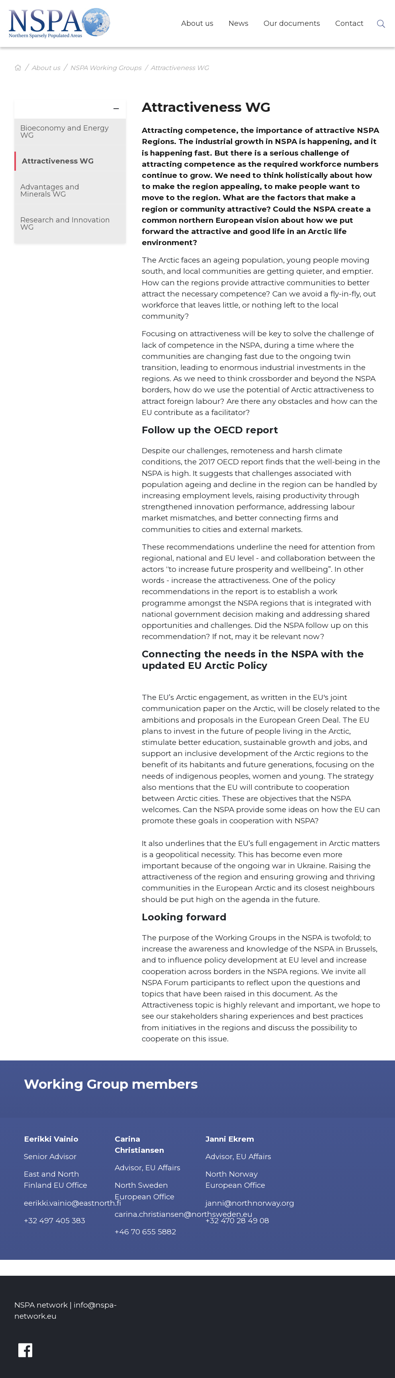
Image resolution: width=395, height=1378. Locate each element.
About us (45, 68)
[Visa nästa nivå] (116, 108)
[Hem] (18, 68)
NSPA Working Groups (105, 68)
